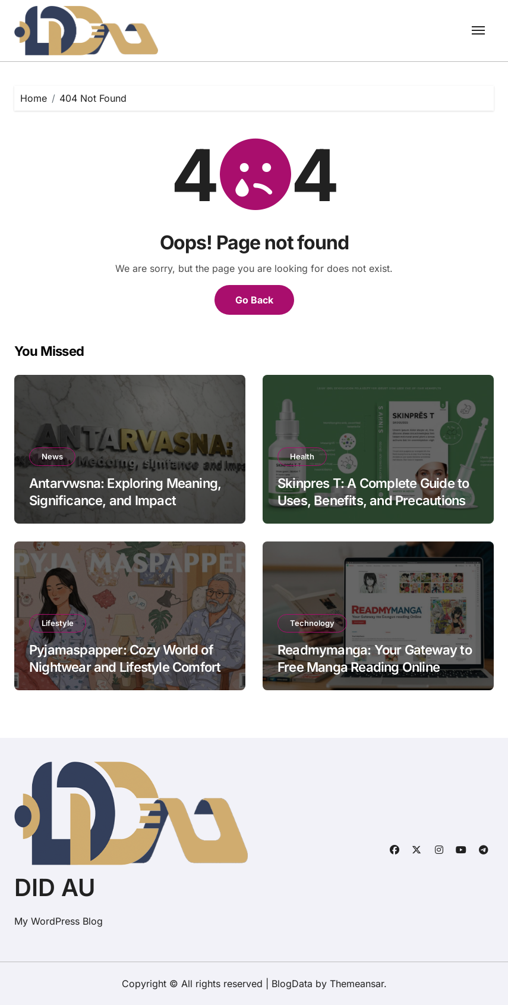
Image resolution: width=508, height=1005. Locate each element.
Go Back (254, 300)
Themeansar (357, 984)
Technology (312, 623)
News (52, 456)
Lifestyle (58, 623)
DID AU (54, 887)
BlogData (292, 984)
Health (302, 456)
